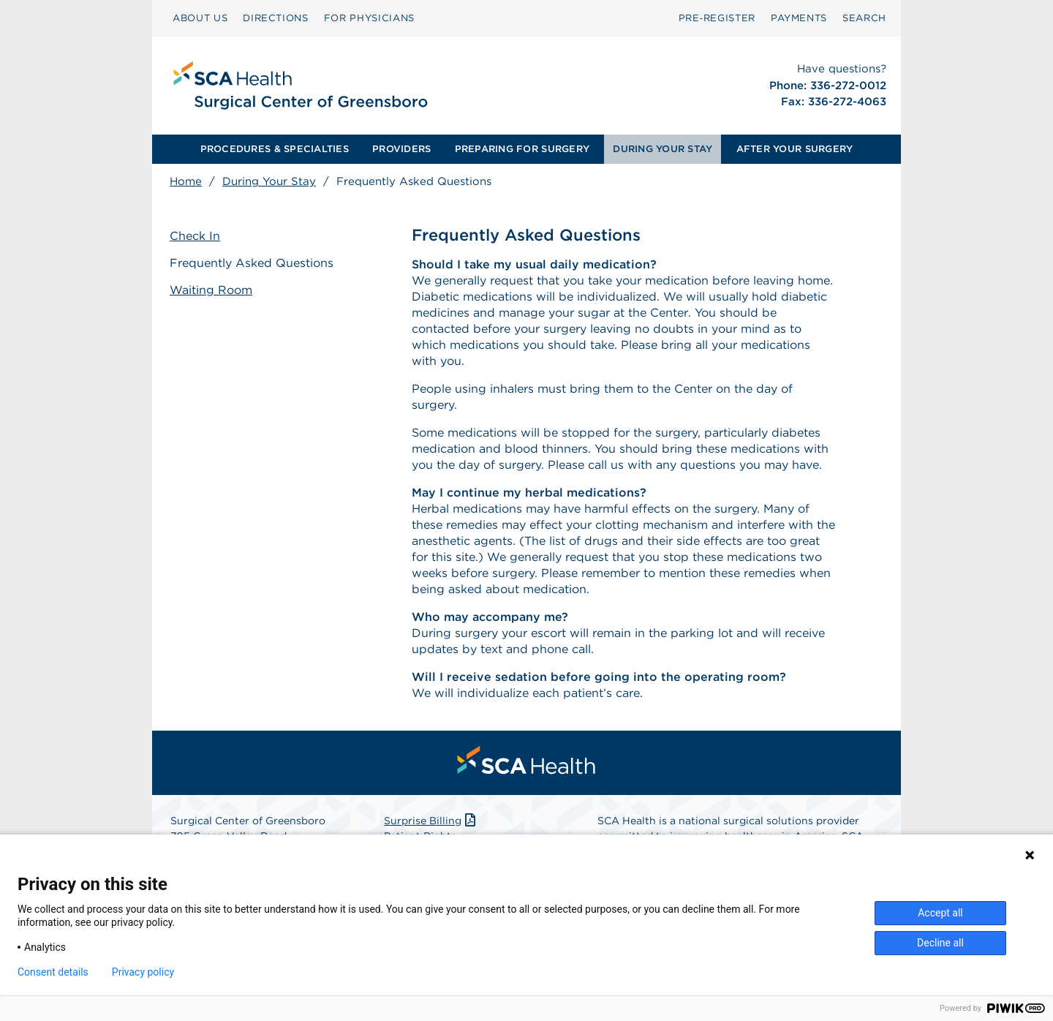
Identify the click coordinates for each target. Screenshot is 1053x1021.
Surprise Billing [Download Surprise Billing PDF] (431, 820)
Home (186, 181)
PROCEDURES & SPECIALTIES (274, 148)
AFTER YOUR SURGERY (794, 148)
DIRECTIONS (276, 17)
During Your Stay (269, 181)
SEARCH (864, 17)
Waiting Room (211, 290)
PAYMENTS (799, 17)
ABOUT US (200, 17)
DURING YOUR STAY (662, 148)
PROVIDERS (401, 148)
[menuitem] (200, 18)
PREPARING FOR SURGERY (522, 148)
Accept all (940, 913)
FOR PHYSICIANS (369, 17)
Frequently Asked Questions (251, 263)
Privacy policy (143, 972)
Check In (195, 236)
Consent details (53, 972)
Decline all (940, 943)
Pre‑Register (717, 17)
